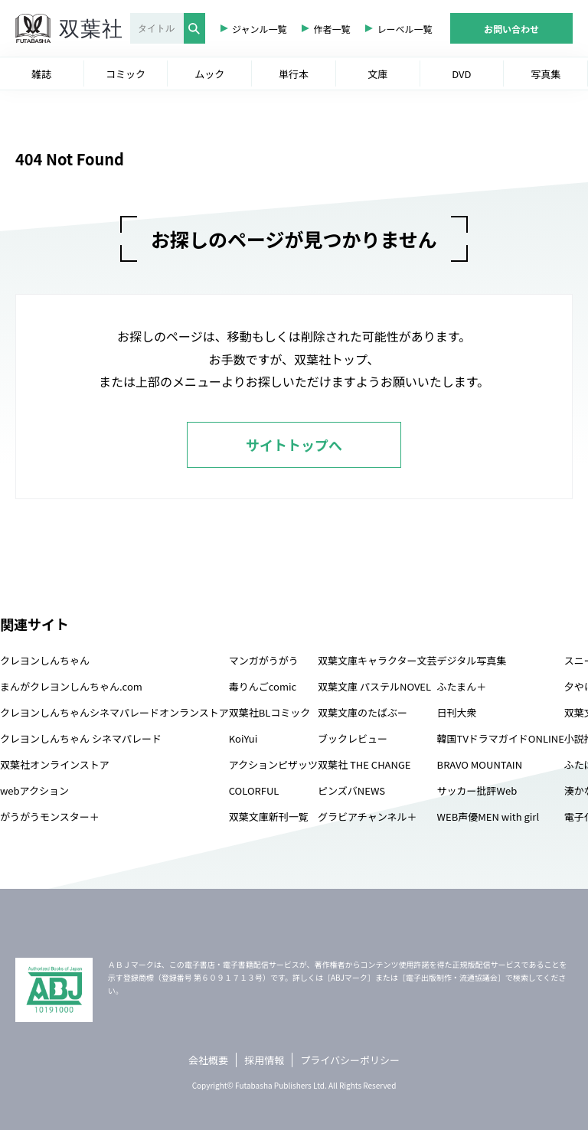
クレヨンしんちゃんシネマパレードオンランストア (114, 712)
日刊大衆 (457, 712)
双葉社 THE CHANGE (364, 764)
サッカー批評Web (477, 790)
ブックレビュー (352, 738)
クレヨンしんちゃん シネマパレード (81, 738)
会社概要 (208, 1060)
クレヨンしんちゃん (45, 660)
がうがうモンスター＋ (50, 816)
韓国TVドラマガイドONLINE (500, 738)
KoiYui (243, 738)
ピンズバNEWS (351, 790)
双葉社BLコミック (270, 712)
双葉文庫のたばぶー (362, 712)
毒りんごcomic (262, 686)
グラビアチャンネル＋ (367, 816)
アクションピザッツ (273, 764)
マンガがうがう (264, 660)
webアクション (34, 790)
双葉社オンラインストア (54, 764)
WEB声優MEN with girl (488, 816)
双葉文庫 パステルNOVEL (374, 686)
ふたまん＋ (462, 686)
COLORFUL (254, 790)
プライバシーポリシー (350, 1060)
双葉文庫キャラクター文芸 (377, 660)
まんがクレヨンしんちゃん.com (71, 686)
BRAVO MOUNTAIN (479, 764)
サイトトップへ (294, 445)
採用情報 (264, 1060)
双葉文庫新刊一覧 (269, 816)
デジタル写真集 (472, 660)
